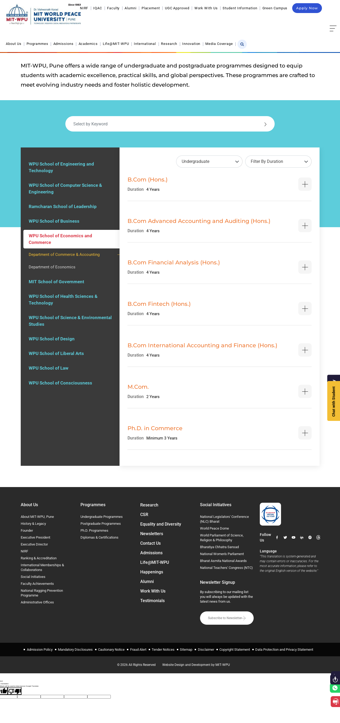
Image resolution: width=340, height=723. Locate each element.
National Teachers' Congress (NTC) (226, 568)
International (223, 21)
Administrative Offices (37, 602)
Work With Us (206, 8)
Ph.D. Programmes (94, 530)
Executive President (35, 537)
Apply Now (307, 8)
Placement (151, 8)
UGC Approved (177, 8)
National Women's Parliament (222, 554)
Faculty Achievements (37, 584)
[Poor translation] (15, 690)
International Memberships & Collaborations (42, 567)
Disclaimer (206, 649)
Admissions (141, 21)
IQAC (97, 8)
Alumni (130, 8)
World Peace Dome (214, 528)
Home (257, 41)
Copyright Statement (234, 649)
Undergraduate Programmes (101, 517)
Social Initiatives (33, 577)
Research (247, 21)
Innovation (269, 21)
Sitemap (186, 649)
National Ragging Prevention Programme (42, 593)
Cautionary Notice (111, 649)
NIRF (84, 8)
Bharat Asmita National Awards (223, 561)
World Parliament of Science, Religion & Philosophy (222, 537)
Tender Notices (163, 649)
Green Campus (275, 8)
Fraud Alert (138, 649)
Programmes (115, 21)
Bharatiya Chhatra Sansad (219, 547)
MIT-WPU (224, 664)
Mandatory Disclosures (75, 649)
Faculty (113, 8)
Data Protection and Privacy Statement (284, 649)
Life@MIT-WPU (194, 21)
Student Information (240, 8)
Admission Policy (40, 649)
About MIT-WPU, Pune (37, 517)
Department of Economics (52, 268)
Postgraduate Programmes (100, 524)
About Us (91, 21)
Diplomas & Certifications (99, 537)
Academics (166, 21)
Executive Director (34, 544)
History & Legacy (33, 524)
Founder (27, 530)
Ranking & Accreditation (39, 558)
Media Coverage (297, 21)
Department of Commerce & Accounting (64, 255)
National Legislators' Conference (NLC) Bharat (224, 519)
